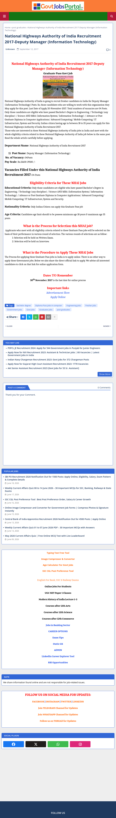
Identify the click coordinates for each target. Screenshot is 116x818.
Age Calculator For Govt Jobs (58, 564)
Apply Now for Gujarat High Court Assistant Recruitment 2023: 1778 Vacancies (48, 364)
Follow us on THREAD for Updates (58, 721)
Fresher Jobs (90, 305)
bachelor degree (24, 305)
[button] (111, 16)
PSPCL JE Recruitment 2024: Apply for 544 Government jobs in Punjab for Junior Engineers (54, 348)
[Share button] (54, 317)
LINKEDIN (78, 701)
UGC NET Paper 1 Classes (58, 593)
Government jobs (14, 309)
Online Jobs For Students (58, 586)
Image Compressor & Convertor (58, 559)
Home (7, 27)
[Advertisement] (58, 777)
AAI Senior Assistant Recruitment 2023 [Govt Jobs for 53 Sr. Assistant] (43, 368)
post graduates (19, 27)
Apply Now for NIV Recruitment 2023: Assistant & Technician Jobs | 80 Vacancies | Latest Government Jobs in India (53, 354)
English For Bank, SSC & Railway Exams (58, 580)
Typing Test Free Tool (58, 552)
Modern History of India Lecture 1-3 (58, 599)
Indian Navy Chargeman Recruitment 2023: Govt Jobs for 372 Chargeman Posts (48, 359)
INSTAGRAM (52, 701)
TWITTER (66, 701)
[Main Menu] (4, 16)
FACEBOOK (38, 701)
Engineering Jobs (74, 305)
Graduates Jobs (45, 309)
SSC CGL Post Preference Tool (57, 570)
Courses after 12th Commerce (58, 618)
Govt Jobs (31, 309)
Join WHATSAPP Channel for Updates (58, 714)
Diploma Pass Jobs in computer (48, 305)
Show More (104, 374)
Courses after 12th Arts (58, 605)
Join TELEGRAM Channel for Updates (58, 708)
